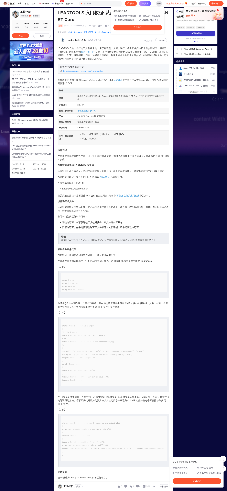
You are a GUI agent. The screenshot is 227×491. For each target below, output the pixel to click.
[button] (29, 59)
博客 (20, 3)
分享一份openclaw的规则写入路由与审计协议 (30, 122)
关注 (78, 486)
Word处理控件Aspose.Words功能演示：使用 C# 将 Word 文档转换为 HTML (199, 49)
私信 (42, 36)
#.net (97, 32)
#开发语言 (88, 32)
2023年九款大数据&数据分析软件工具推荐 (31, 96)
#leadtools (106, 32)
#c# (70, 32)
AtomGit (44, 3)
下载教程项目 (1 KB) (86, 110)
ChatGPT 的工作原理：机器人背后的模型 (30, 73)
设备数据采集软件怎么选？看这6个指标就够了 (32, 139)
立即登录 (138, 27)
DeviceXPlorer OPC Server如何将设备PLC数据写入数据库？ (31, 155)
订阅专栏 (161, 40)
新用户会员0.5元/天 (177, 3)
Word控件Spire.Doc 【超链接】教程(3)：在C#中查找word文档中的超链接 (199, 54)
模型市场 (58, 2)
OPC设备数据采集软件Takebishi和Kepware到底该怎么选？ (31, 147)
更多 (69, 3)
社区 (34, 3)
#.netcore (78, 32)
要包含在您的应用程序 (128, 195)
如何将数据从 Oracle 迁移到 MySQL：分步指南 (31, 104)
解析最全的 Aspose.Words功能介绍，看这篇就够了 (31, 88)
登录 (159, 3)
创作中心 (202, 3)
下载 (27, 3)
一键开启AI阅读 (196, 33)
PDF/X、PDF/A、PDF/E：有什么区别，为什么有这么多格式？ (31, 81)
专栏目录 (164, 486)
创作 (216, 3)
